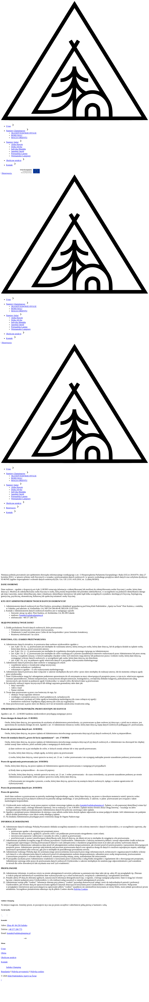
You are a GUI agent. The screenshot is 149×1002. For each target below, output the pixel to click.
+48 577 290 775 (15, 929)
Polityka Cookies (81, 889)
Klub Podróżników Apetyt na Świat (22, 976)
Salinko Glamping (13, 967)
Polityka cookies (37, 972)
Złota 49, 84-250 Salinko (17, 925)
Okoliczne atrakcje (8, 957)
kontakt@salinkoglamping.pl (31, 615)
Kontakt (11, 512)
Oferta (3, 953)
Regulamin (5, 972)
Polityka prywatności (20, 972)
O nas (3, 949)
